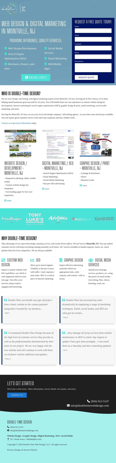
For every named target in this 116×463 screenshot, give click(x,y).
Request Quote (86, 77)
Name (77, 26)
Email (77, 35)
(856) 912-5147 (98, 401)
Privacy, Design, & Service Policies (22, 450)
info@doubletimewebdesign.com (88, 405)
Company (78, 44)
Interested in (79, 61)
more (7, 200)
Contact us (5, 123)
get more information (22, 123)
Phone (77, 53)
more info (35, 77)
